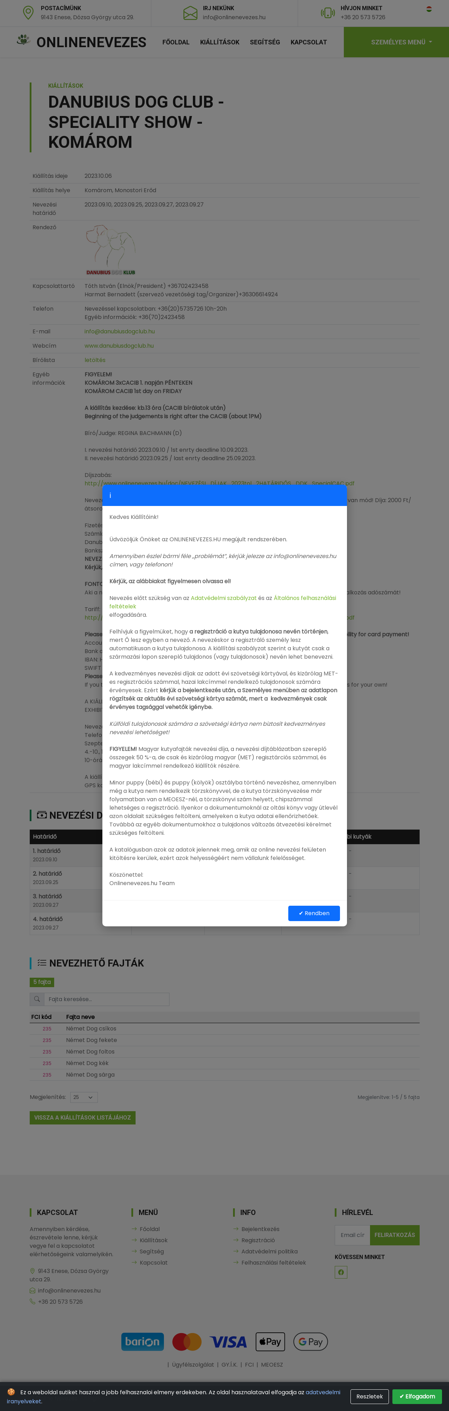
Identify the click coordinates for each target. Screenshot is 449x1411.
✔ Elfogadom (417, 1396)
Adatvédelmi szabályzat (224, 598)
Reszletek (369, 1396)
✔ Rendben (314, 913)
